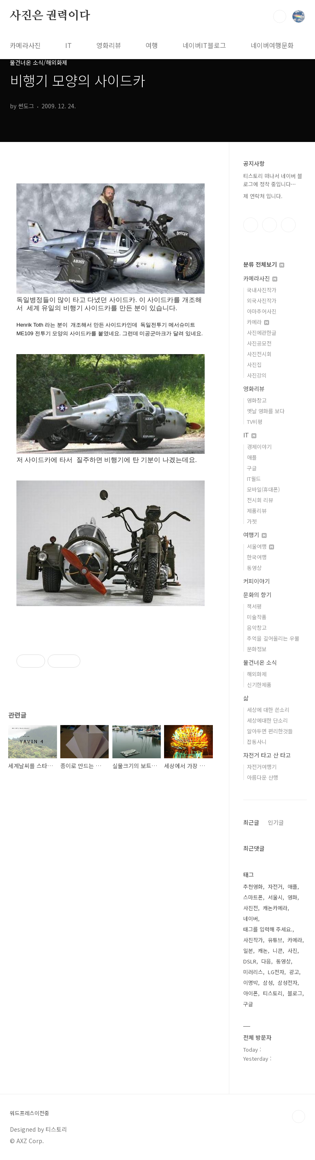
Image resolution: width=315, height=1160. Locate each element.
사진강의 (257, 375)
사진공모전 (259, 343)
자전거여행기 (261, 767)
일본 (248, 950)
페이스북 (250, 224)
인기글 (276, 822)
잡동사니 (257, 742)
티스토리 (273, 993)
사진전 (250, 908)
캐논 (263, 950)
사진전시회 (259, 354)
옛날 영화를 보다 (266, 411)
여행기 (255, 535)
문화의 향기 (257, 594)
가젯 (252, 521)
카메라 (258, 322)
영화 (292, 897)
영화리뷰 (108, 45)
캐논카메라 (275, 908)
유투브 (288, 224)
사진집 (254, 364)
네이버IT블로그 (204, 45)
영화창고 (257, 400)
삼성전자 (287, 982)
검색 (280, 16)
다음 (266, 961)
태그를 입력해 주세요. (267, 929)
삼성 (268, 982)
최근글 (251, 822)
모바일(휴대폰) (263, 489)
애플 (252, 457)
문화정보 (257, 649)
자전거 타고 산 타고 (267, 755)
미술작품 (257, 617)
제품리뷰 (257, 511)
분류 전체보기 (263, 264)
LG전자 (276, 972)
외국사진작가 (261, 300)
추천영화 (253, 886)
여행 (152, 45)
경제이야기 (259, 447)
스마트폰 (253, 897)
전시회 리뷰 (260, 500)
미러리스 (253, 972)
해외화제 (257, 674)
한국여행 (257, 557)
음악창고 (257, 627)
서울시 (275, 897)
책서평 (254, 606)
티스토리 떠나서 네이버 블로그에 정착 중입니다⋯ (272, 180)
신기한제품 (259, 685)
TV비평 (254, 422)
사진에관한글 (261, 332)
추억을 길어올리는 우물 (273, 638)
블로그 (295, 993)
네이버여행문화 (272, 45)
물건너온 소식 (260, 662)
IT (68, 45)
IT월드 (254, 479)
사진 (292, 950)
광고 (294, 972)
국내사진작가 (261, 290)
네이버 (250, 918)
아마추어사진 (261, 311)
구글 (252, 468)
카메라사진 (25, 45)
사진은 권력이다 (50, 16)
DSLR (249, 961)
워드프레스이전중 (29, 1113)
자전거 (275, 886)
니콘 (278, 950)
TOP (298, 1116)
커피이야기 (256, 581)
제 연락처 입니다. (263, 196)
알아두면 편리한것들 (270, 731)
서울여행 (260, 546)
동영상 (254, 568)
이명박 (250, 982)
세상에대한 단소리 (267, 720)
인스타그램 (269, 224)
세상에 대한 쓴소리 (268, 710)
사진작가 (253, 940)
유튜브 (275, 940)
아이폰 (250, 993)
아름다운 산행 (262, 777)
